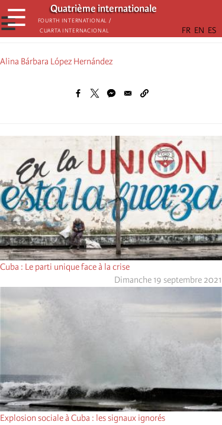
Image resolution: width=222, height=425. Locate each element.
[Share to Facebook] (78, 93)
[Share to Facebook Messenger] (111, 93)
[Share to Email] (128, 93)
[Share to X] (95, 93)
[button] (144, 93)
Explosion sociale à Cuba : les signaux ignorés (82, 418)
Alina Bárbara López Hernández (56, 61)
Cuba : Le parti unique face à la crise (65, 266)
